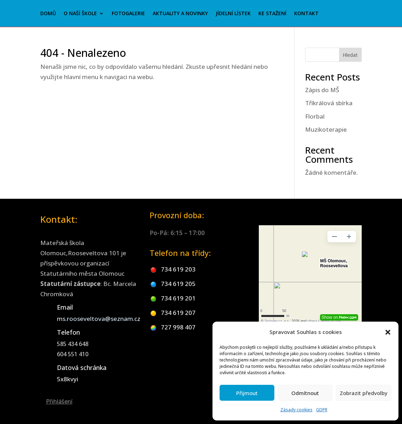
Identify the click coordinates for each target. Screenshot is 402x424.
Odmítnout (305, 392)
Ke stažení (272, 14)
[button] (387, 332)
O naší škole (80, 14)
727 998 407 (178, 327)
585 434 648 (72, 344)
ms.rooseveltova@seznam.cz (98, 319)
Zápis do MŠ (322, 90)
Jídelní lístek (233, 14)
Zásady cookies (296, 410)
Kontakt (306, 14)
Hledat (350, 55)
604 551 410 (72, 354)
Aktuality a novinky (180, 14)
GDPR (321, 410)
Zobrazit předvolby (364, 392)
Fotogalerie (128, 14)
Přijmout (247, 392)
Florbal (315, 116)
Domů (48, 14)
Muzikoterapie (326, 129)
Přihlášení (59, 401)
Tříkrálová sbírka (329, 103)
